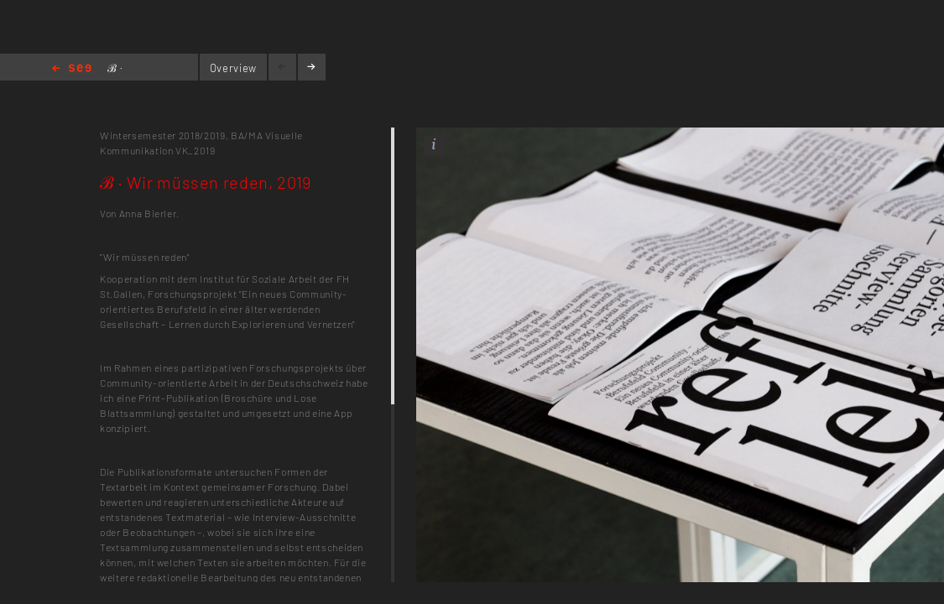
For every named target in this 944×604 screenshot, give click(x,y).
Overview (233, 68)
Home (71, 69)
